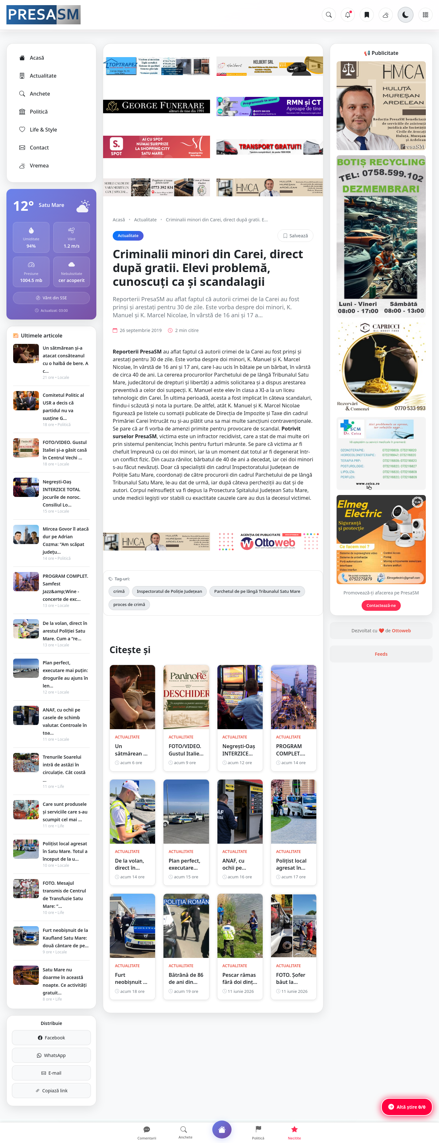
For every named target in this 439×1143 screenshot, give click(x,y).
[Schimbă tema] (406, 15)
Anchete (34, 94)
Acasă (31, 58)
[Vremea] (386, 15)
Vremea (33, 165)
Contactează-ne (381, 605)
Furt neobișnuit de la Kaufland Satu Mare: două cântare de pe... (66, 938)
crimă (119, 591)
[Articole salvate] (367, 15)
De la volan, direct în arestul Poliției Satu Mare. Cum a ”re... (65, 631)
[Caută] (329, 15)
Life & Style (37, 129)
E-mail (51, 1073)
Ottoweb (401, 630)
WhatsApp (51, 1055)
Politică (33, 111)
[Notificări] (348, 15)
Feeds (381, 654)
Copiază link (51, 1090)
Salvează (295, 235)
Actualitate (37, 76)
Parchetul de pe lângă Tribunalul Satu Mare (257, 591)
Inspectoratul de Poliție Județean (169, 591)
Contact (33, 147)
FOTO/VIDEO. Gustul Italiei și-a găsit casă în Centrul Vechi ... (65, 450)
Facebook (51, 1037)
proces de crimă (129, 604)
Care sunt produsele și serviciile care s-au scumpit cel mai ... (65, 812)
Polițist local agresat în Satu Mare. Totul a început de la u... (65, 851)
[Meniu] (425, 15)
